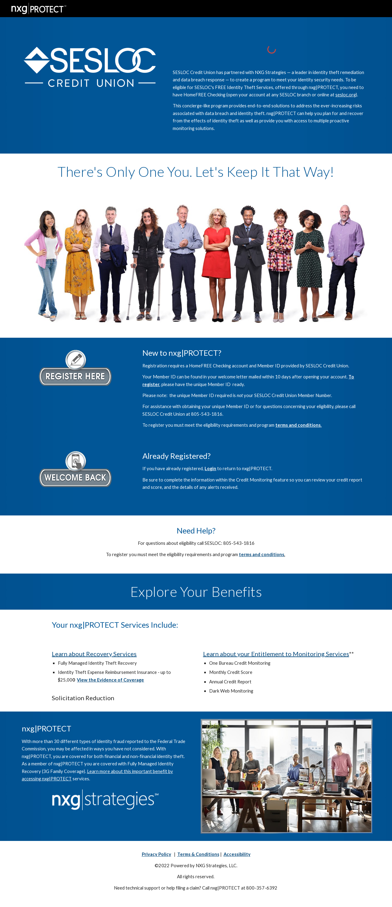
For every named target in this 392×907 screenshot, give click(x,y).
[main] (271, 101)
